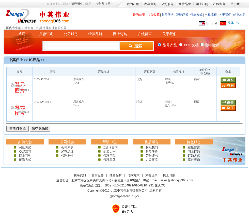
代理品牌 (109, 160)
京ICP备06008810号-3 (124, 196)
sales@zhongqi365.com (176, 180)
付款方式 (196, 15)
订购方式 (194, 155)
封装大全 (109, 151)
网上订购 (202, 4)
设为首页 (139, 15)
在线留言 (219, 4)
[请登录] (76, 4)
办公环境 (152, 160)
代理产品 (109, 155)
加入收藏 (153, 15)
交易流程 (211, 15)
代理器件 (67, 155)
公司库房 (67, 147)
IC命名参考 (109, 147)
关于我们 (236, 4)
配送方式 (25, 160)
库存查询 (150, 4)
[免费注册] (104, 4)
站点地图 (239, 15)
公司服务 (167, 4)
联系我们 (152, 147)
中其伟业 (16, 60)
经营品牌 (185, 4)
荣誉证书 (182, 15)
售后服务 (168, 15)
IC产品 (34, 60)
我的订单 (133, 4)
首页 (21, 34)
